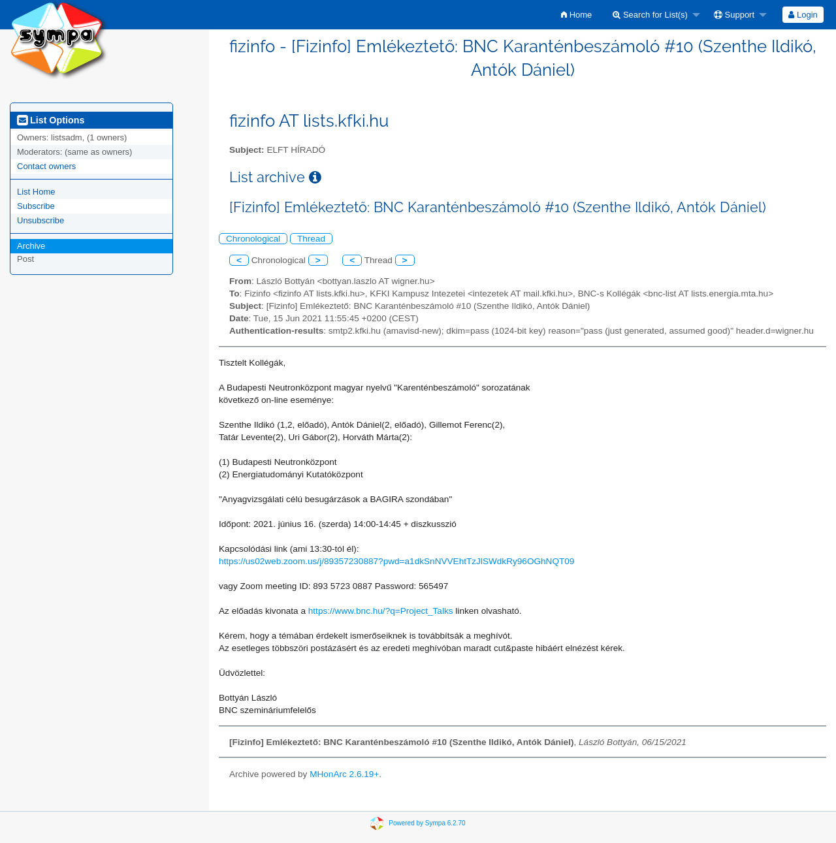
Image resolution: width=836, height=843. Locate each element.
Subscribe (36, 206)
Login (802, 15)
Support (734, 15)
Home (576, 15)
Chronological (253, 239)
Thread (311, 239)
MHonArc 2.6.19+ (344, 774)
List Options (50, 120)
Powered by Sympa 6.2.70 (427, 823)
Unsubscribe (40, 220)
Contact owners (46, 166)
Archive (31, 246)
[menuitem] (576, 14)
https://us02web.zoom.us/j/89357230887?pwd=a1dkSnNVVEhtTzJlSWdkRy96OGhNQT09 (396, 561)
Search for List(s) (650, 15)
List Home (36, 192)
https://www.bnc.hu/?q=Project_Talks (380, 611)
